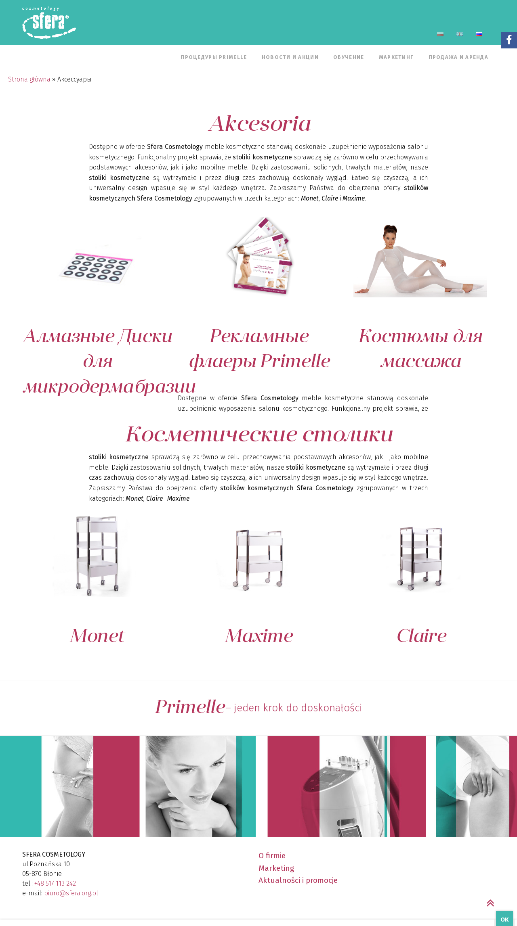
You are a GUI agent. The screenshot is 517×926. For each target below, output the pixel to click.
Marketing (276, 868)
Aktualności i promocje (298, 880)
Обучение (348, 57)
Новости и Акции (290, 57)
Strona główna (29, 79)
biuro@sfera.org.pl (71, 893)
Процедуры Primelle (214, 57)
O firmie (272, 855)
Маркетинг (396, 57)
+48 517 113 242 (55, 883)
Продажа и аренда (458, 57)
